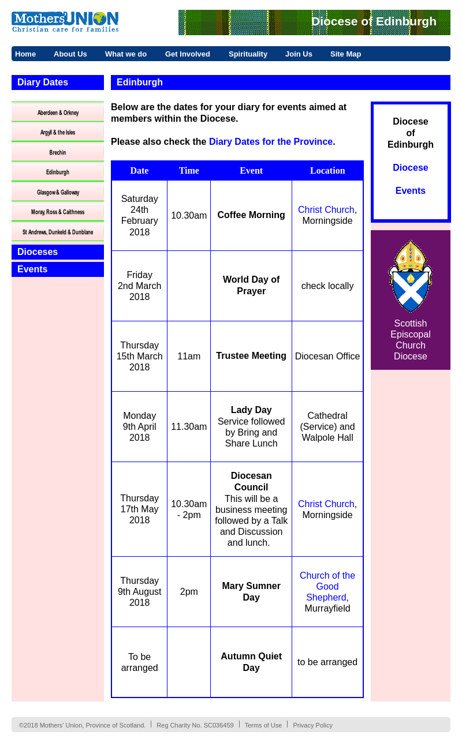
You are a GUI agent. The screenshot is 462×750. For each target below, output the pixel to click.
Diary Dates (42, 82)
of (410, 133)
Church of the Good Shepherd (327, 586)
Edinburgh (411, 144)
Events (32, 269)
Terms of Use (263, 725)
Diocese (410, 121)
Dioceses (37, 252)
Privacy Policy (312, 725)
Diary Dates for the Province (271, 142)
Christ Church (326, 210)
